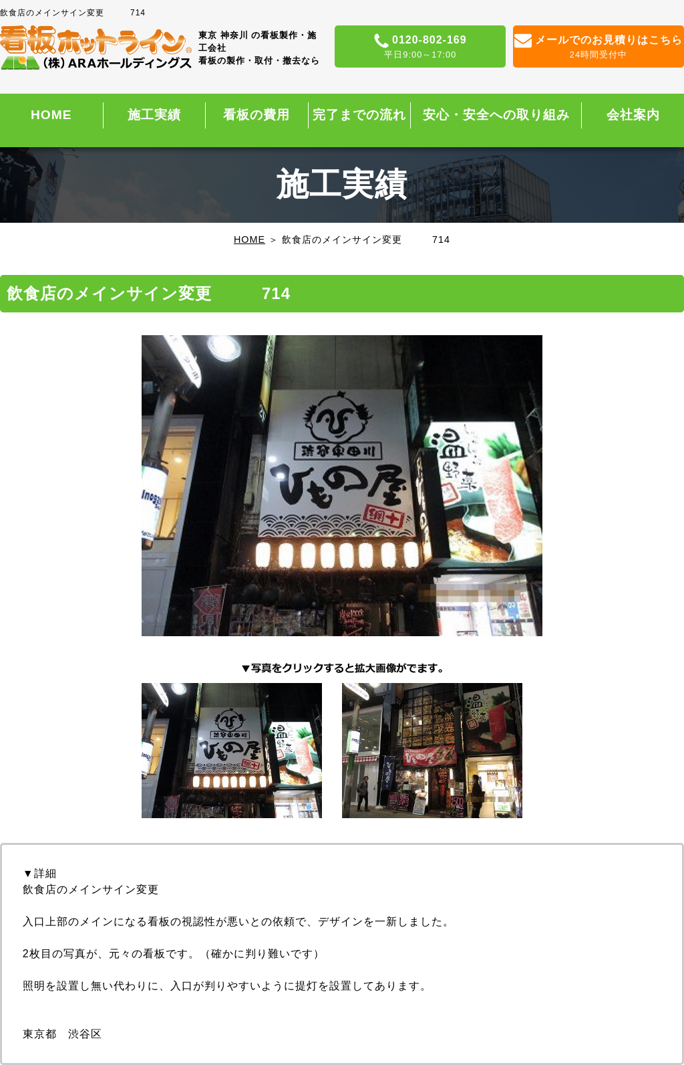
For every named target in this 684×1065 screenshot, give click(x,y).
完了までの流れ (359, 115)
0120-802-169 (420, 47)
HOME (51, 115)
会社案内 (633, 115)
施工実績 (154, 115)
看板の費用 (256, 115)
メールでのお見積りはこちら (598, 47)
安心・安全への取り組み (496, 115)
